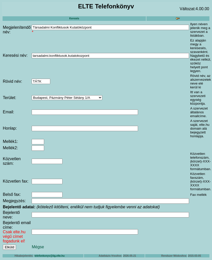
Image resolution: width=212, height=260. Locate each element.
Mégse (38, 247)
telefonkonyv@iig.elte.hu (49, 255)
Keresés (74, 18)
